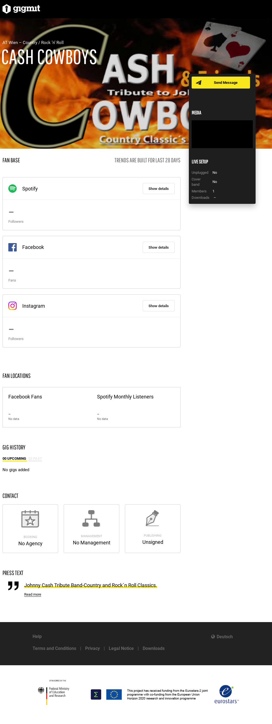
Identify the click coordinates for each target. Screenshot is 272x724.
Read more (32, 594)
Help (37, 636)
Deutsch (225, 636)
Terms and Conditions (54, 648)
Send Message (226, 82)
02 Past (35, 458)
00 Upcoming (15, 458)
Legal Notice (121, 648)
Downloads (154, 648)
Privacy (92, 648)
